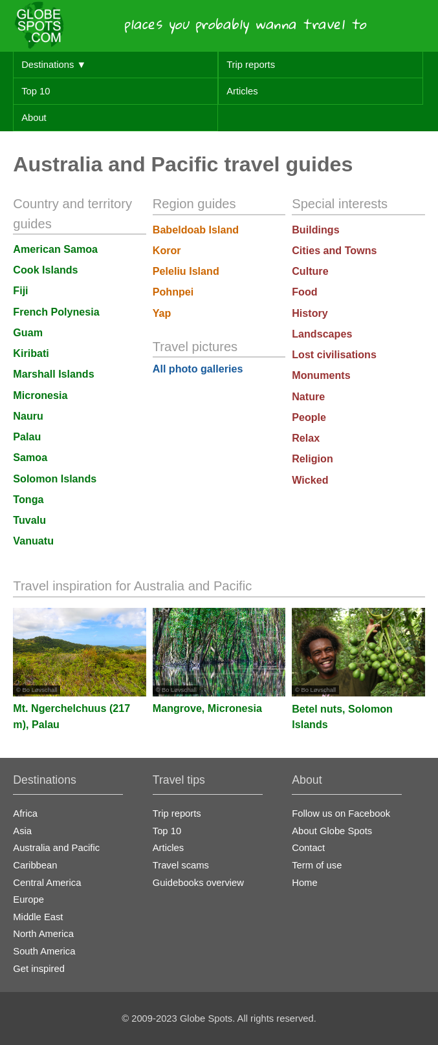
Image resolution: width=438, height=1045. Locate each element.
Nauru (28, 416)
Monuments (321, 375)
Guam (28, 332)
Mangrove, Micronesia (207, 708)
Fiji (20, 290)
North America (43, 934)
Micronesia (40, 395)
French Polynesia (56, 312)
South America (44, 951)
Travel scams (181, 865)
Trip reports (250, 64)
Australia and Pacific (56, 848)
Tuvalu (29, 520)
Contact (308, 848)
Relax (306, 438)
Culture (310, 271)
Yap (162, 313)
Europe (28, 899)
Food (304, 291)
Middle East (38, 917)
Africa (25, 813)
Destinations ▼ (53, 64)
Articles (241, 91)
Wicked (310, 480)
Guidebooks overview (198, 883)
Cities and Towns (334, 250)
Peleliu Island (186, 271)
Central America (47, 883)
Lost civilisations (334, 354)
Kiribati (31, 353)
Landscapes (322, 333)
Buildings (315, 229)
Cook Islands (45, 269)
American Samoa (55, 249)
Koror (167, 250)
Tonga (28, 499)
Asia (22, 831)
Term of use (317, 865)
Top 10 (35, 91)
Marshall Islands (53, 374)
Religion (312, 458)
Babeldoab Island (196, 229)
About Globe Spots (332, 831)
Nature (308, 396)
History (310, 313)
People (309, 417)
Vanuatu (33, 540)
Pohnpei (173, 291)
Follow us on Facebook (341, 813)
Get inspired (39, 969)
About (34, 118)
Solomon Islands (54, 478)
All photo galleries (198, 368)
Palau (27, 436)
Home (304, 883)
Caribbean (35, 865)
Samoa (30, 457)
